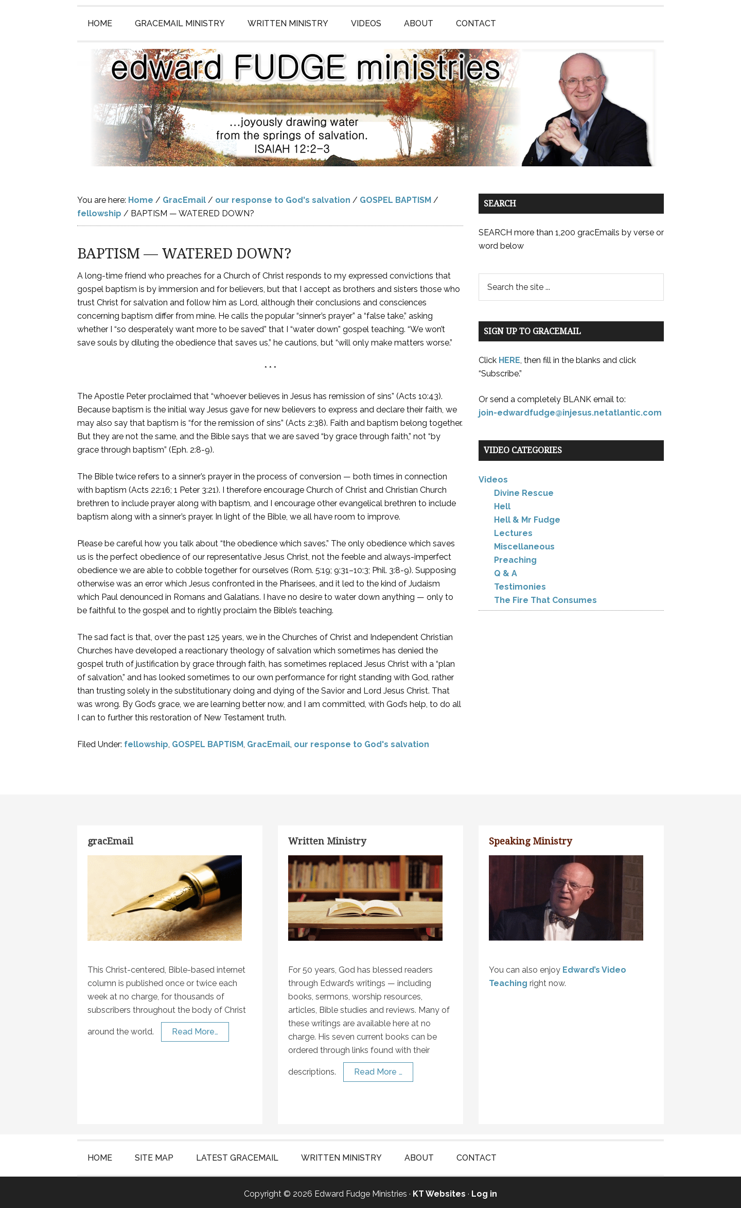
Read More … (378, 1069)
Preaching (515, 557)
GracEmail (268, 741)
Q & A (505, 570)
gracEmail (110, 838)
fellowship (146, 741)
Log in (484, 1191)
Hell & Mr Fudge (527, 517)
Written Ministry (327, 838)
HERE (509, 357)
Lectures (513, 530)
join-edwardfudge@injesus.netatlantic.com (570, 410)
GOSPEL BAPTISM (207, 741)
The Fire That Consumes (545, 597)
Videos (493, 476)
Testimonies (520, 584)
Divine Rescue (524, 490)
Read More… (195, 1028)
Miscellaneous (524, 543)
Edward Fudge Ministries (370, 106)
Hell (502, 503)
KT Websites (439, 1191)
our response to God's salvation (361, 741)
